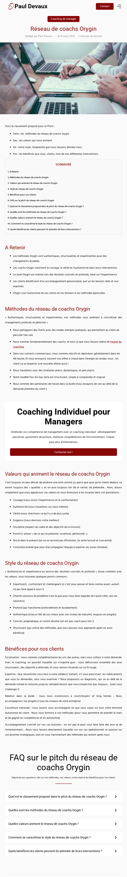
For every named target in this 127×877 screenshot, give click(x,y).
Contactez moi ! (63, 452)
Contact (104, 6)
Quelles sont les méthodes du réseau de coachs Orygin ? (38, 212)
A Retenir (14, 172)
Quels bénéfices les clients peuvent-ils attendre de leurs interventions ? (45, 230)
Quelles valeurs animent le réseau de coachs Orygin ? (36, 218)
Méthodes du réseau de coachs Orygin (29, 178)
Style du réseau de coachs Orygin (26, 189)
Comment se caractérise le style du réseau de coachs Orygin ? (41, 224)
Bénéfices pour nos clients (23, 195)
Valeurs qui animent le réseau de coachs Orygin (33, 183)
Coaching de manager (63, 19)
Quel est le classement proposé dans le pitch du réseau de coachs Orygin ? (47, 207)
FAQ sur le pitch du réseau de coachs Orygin (32, 201)
